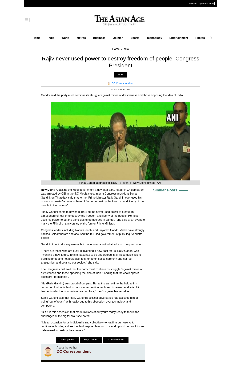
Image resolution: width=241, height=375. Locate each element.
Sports (135, 37)
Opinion (118, 37)
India (51, 37)
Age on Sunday (206, 3)
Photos (200, 37)
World (65, 37)
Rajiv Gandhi (91, 339)
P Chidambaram (116, 339)
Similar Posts (165, 190)
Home (36, 37)
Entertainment (178, 37)
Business (99, 37)
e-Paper (193, 3)
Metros (81, 37)
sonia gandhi (67, 339)
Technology (154, 37)
